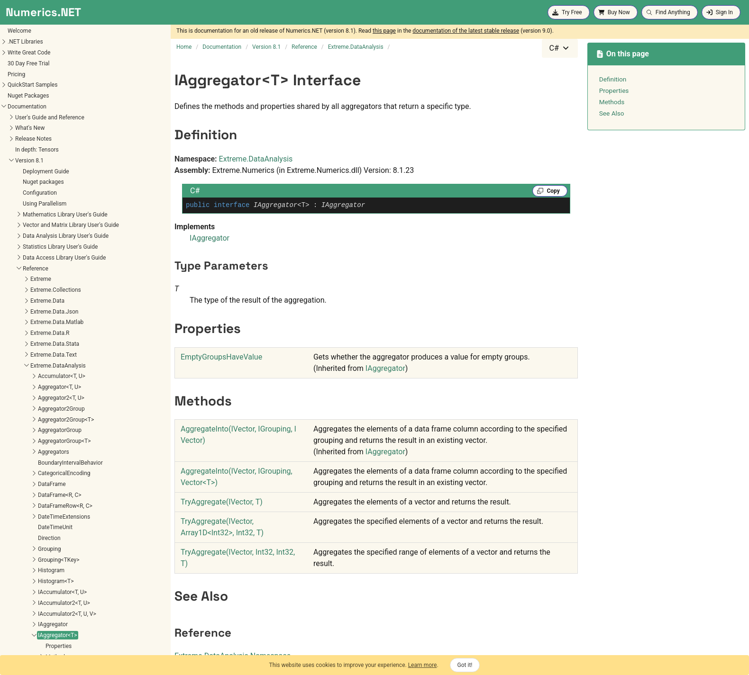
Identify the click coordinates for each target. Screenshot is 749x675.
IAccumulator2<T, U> (35, 279)
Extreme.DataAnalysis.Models (39, 637)
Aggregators (24, 128)
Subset (18, 582)
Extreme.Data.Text (24, 30)
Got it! (465, 665)
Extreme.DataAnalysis (29, 41)
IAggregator (24, 300)
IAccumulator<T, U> (33, 268)
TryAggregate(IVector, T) (222, 501)
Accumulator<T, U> (32, 52)
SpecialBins (23, 571)
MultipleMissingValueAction (44, 485)
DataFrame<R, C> (31, 171)
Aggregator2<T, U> (32, 74)
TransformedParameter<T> (43, 593)
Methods (28, 333)
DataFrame (23, 160)
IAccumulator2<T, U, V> (38, 290)
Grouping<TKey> (29, 236)
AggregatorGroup (31, 106)
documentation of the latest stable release (465, 30)
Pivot (15, 517)
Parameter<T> (27, 496)
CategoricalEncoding (35, 149)
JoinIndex (21, 442)
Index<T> (20, 409)
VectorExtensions (31, 614)
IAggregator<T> (28, 311)
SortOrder (21, 561)
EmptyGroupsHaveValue (221, 356)
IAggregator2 (25, 345)
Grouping (20, 225)
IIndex (16, 388)
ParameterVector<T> (35, 507)
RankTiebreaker (28, 539)
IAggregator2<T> (30, 355)
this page (384, 30)
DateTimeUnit (26, 203)
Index (16, 399)
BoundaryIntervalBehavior (41, 138)
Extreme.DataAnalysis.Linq (35, 626)
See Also (611, 113)
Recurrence (23, 550)
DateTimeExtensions (35, 192)
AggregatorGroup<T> (35, 117)
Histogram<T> (27, 257)
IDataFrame (23, 366)
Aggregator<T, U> (30, 63)
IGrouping (21, 377)
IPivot (16, 431)
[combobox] (560, 48)
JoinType (20, 453)
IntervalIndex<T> (30, 420)
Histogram (22, 246)
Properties (30, 322)
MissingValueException (38, 474)
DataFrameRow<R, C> (36, 182)
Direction (20, 214)
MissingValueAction (34, 463)
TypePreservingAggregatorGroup (50, 604)
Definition (613, 79)
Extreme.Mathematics (29, 648)
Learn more (422, 665)
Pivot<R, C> (23, 528)
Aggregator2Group (32, 84)
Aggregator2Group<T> (37, 95)
